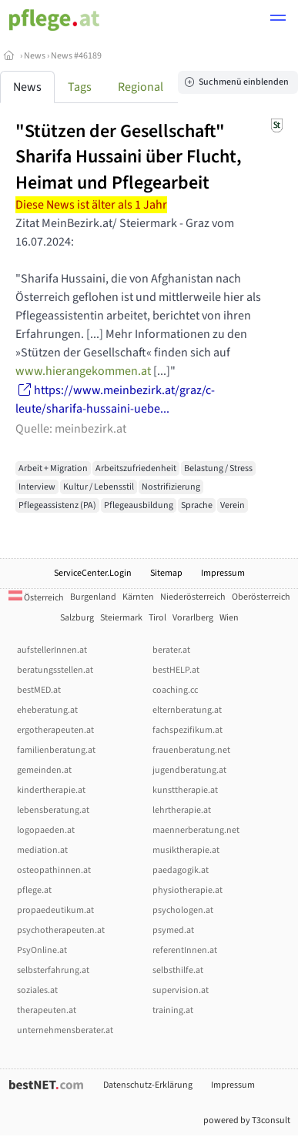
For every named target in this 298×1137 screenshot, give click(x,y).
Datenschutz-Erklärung (148, 1085)
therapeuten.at (46, 1010)
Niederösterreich (193, 597)
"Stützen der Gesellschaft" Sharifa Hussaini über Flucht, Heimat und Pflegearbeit (128, 157)
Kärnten (138, 597)
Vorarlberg (192, 617)
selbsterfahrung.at (53, 970)
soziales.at (37, 990)
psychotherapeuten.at (61, 930)
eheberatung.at (47, 710)
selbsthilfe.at (177, 970)
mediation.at (42, 850)
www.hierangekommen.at (83, 371)
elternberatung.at (187, 710)
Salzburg (77, 617)
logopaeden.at (46, 830)
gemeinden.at (44, 770)
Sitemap (166, 573)
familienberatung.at (56, 750)
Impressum (223, 573)
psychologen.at (182, 910)
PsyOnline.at (42, 950)
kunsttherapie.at (185, 790)
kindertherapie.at (51, 790)
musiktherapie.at (185, 850)
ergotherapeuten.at (55, 730)
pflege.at (34, 890)
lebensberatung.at (53, 810)
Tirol (157, 617)
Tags (80, 87)
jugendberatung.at (189, 770)
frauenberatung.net (191, 750)
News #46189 (76, 55)
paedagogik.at (180, 870)
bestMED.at (39, 690)
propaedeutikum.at (55, 910)
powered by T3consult (246, 1120)
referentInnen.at (184, 950)
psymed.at (173, 930)
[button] (278, 20)
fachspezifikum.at (187, 730)
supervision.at (180, 990)
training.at (172, 1010)
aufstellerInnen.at (52, 650)
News (34, 55)
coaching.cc (175, 690)
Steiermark (121, 617)
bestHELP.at (175, 670)
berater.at (171, 650)
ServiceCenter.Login (93, 573)
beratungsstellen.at (55, 670)
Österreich (36, 597)
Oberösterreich (261, 597)
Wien (229, 617)
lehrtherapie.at (181, 810)
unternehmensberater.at (65, 1030)
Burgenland (93, 597)
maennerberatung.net (195, 830)
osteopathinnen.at (54, 870)
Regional (140, 87)
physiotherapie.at (187, 890)
